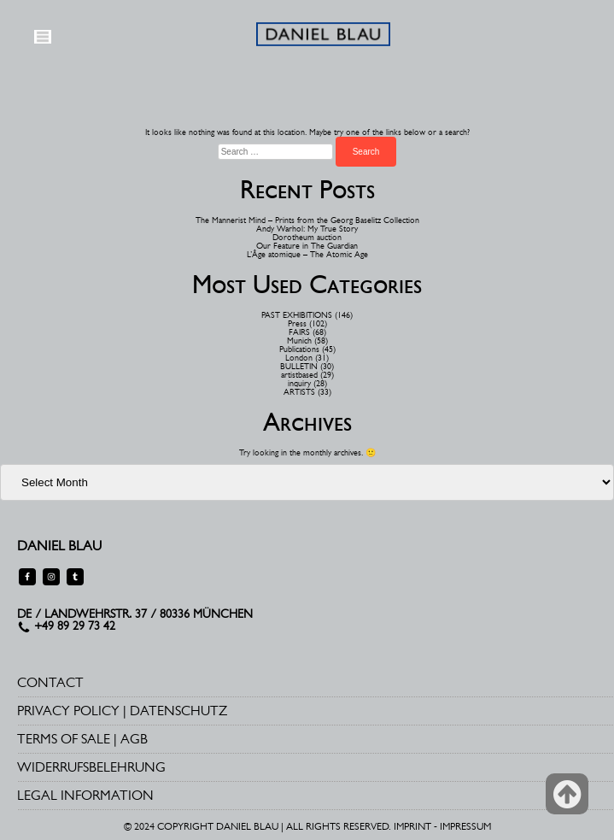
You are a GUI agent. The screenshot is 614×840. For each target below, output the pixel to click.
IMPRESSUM (465, 826)
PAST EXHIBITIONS (296, 315)
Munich (299, 340)
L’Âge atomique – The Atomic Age (307, 254)
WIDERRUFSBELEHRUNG (91, 767)
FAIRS (299, 332)
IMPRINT (412, 826)
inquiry (299, 383)
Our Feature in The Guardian (307, 245)
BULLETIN (299, 366)
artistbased (299, 374)
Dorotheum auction (307, 237)
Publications (299, 349)
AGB (134, 739)
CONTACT (50, 682)
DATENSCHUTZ (178, 710)
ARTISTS (299, 392)
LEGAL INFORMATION (85, 795)
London (299, 357)
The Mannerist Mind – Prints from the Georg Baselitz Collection (307, 220)
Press (297, 323)
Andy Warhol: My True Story (307, 228)
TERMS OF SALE (63, 739)
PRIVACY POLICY (68, 710)
